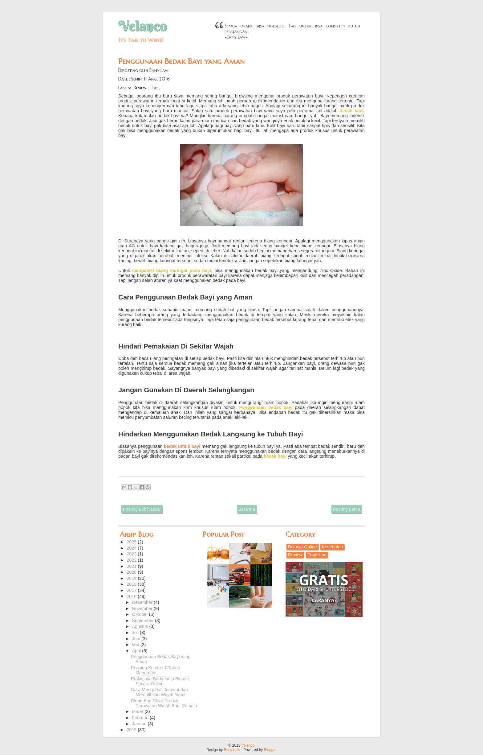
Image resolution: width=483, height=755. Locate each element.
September (143, 620)
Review (140, 87)
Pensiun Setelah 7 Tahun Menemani (155, 670)
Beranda (246, 509)
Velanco (142, 26)
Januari (140, 723)
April (137, 650)
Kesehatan (332, 546)
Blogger (270, 750)
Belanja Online (302, 546)
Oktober (140, 614)
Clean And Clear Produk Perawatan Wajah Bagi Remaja (164, 703)
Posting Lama (346, 509)
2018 (132, 584)
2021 (132, 566)
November (143, 608)
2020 (132, 572)
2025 (132, 541)
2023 (132, 553)
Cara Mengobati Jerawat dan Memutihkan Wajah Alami (159, 692)
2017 (132, 590)
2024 (132, 548)
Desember (143, 602)
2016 (132, 596)
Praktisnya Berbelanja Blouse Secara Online (160, 681)
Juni (136, 638)
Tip (154, 87)
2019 (132, 578)
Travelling (317, 554)
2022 (132, 560)
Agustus (140, 626)
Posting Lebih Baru (141, 509)
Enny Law (232, 750)
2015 (132, 729)
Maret (138, 711)
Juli (136, 632)
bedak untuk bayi (182, 446)
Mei (136, 644)
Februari (141, 717)
